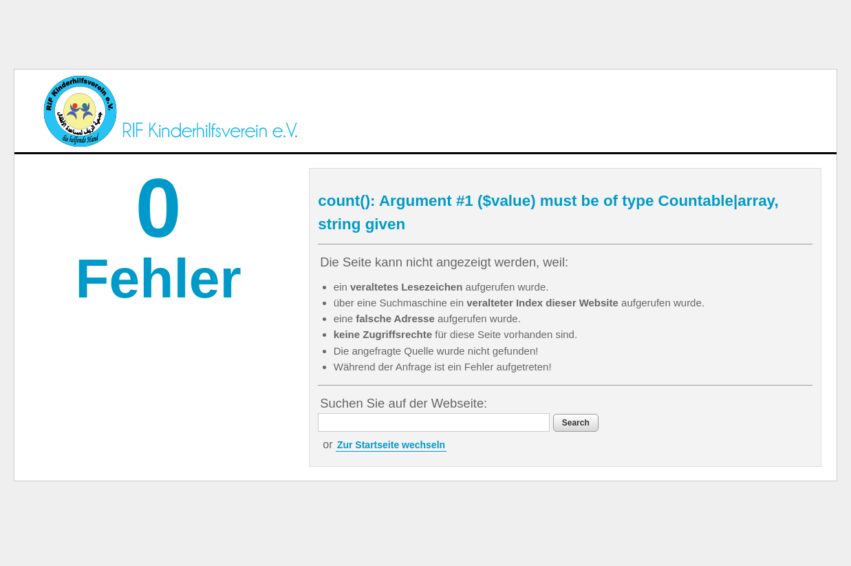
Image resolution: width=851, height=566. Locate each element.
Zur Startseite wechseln (391, 444)
